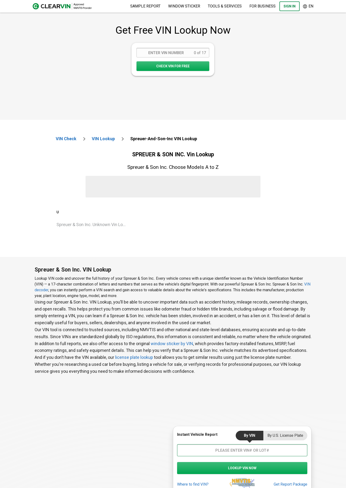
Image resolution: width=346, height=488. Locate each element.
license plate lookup (134, 357)
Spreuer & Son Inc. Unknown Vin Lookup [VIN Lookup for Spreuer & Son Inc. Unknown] (93, 224)
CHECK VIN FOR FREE (173, 66)
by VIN (249, 435)
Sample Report (145, 6)
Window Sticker (184, 6)
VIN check (66, 138)
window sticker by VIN (172, 343)
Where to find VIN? (193, 484)
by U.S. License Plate (285, 435)
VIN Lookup (103, 138)
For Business (262, 6)
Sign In (290, 6)
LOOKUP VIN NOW (242, 468)
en (308, 6)
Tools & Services (225, 6)
